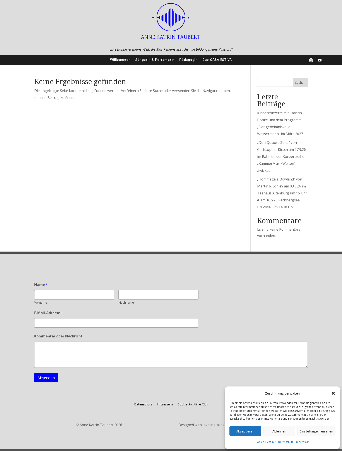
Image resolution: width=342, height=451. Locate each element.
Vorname (40, 302)
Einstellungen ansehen (316, 431)
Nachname (126, 302)
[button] (333, 393)
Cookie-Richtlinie (265, 442)
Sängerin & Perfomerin (154, 60)
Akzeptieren (245, 431)
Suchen (300, 82)
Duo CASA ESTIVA (217, 60)
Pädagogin (188, 60)
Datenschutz (285, 442)
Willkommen (120, 60)
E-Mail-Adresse (48, 313)
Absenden (46, 377)
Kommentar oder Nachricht (58, 336)
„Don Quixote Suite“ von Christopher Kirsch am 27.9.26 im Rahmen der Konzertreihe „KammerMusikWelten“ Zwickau (281, 156)
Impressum (303, 442)
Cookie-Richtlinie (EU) (193, 404)
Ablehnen (279, 431)
